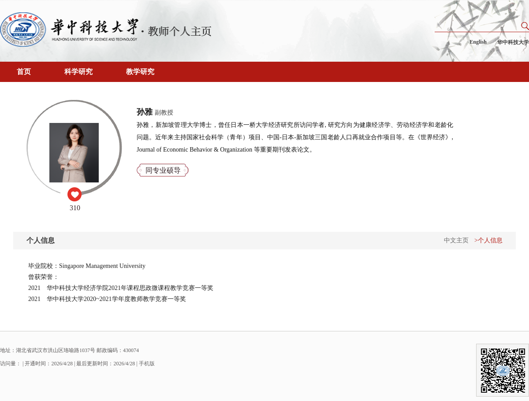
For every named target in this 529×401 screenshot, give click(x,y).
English (478, 42)
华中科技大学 (513, 42)
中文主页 (456, 240)
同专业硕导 (163, 170)
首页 (24, 71)
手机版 (147, 363)
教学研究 (140, 71)
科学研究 (78, 71)
